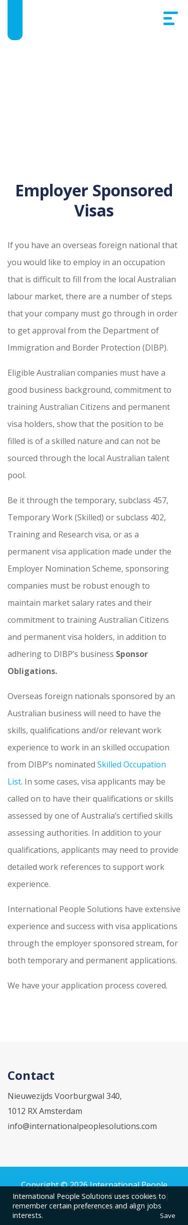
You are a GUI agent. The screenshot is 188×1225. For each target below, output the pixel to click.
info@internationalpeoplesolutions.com (82, 1126)
